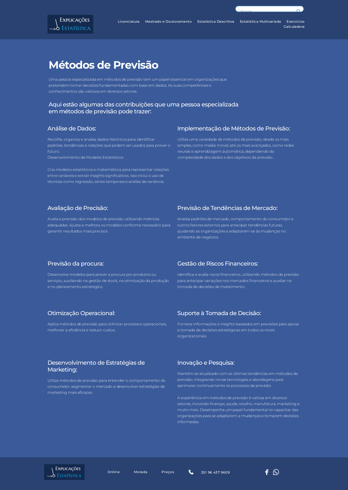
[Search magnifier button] (298, 11)
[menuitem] (129, 21)
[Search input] (267, 11)
